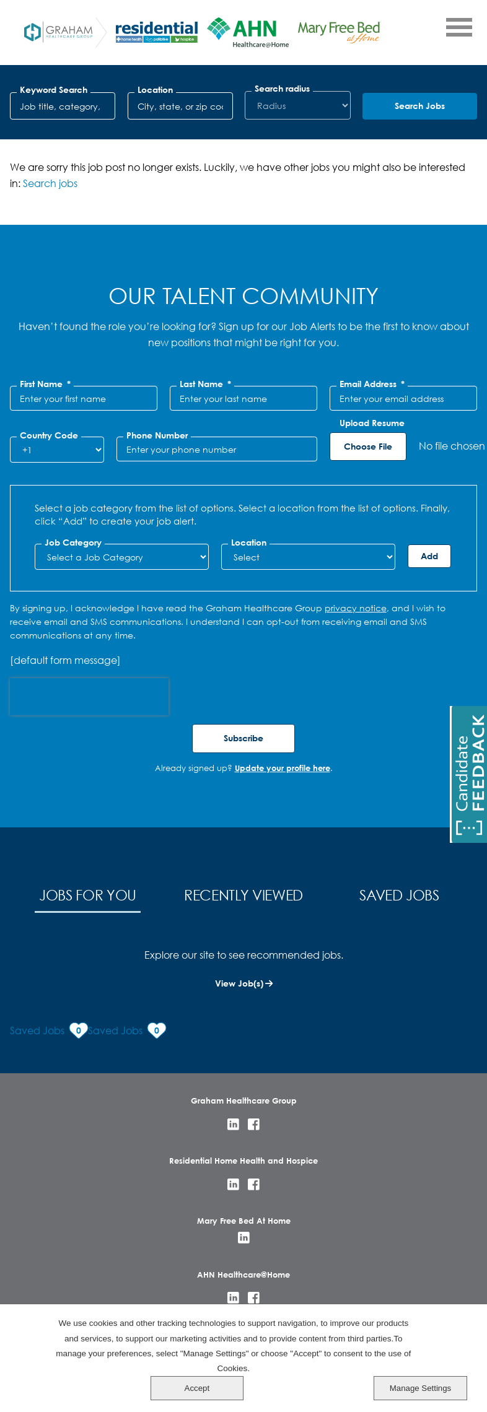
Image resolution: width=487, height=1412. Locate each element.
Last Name (205, 384)
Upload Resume (372, 423)
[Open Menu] (458, 26)
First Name (45, 384)
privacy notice (356, 608)
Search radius (282, 89)
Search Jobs (420, 105)
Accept (433, 1344)
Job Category (73, 542)
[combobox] (181, 106)
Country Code (49, 435)
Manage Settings (433, 1387)
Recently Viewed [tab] (243, 895)
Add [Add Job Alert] (429, 556)
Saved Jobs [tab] (399, 895)
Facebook (254, 1124)
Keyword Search (53, 90)
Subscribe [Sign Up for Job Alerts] (243, 738)
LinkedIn (233, 1124)
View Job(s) (239, 983)
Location (155, 90)
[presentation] (89, 696)
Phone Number (157, 435)
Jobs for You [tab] (87, 895)
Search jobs (50, 183)
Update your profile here (282, 768)
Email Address (372, 384)
